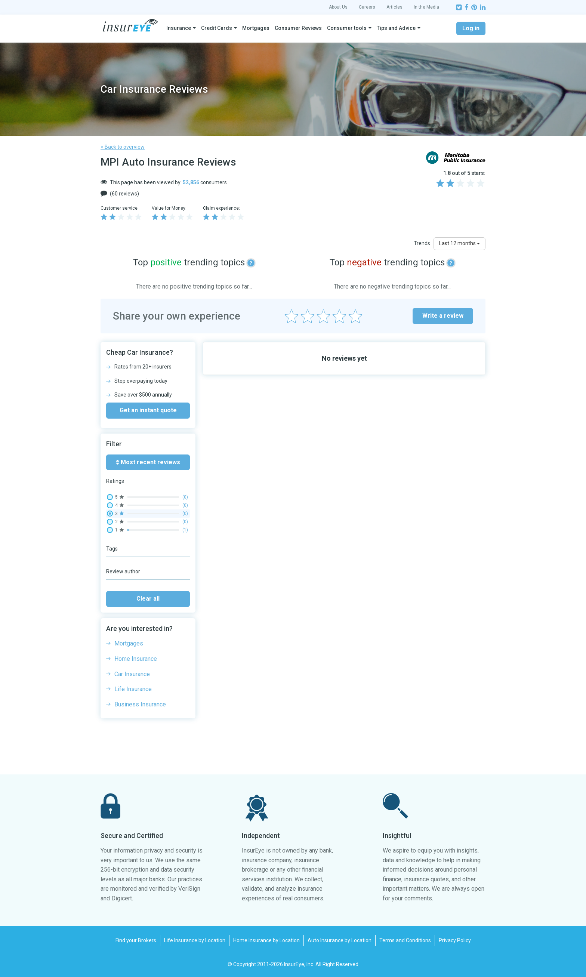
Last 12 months (459, 243)
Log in (470, 28)
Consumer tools (347, 28)
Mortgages (255, 28)
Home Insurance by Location (266, 940)
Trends (422, 243)
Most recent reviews (148, 462)
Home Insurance (135, 658)
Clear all (148, 598)
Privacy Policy (455, 940)
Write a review (442, 315)
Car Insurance (132, 674)
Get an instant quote (148, 410)
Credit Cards (216, 28)
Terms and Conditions (405, 940)
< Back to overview (123, 147)
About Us (338, 7)
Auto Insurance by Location (339, 940)
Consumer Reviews (298, 28)
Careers (367, 7)
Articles (394, 7)
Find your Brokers (135, 940)
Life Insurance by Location (194, 940)
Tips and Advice (396, 28)
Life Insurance (133, 689)
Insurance (178, 28)
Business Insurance (140, 704)
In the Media (426, 7)
